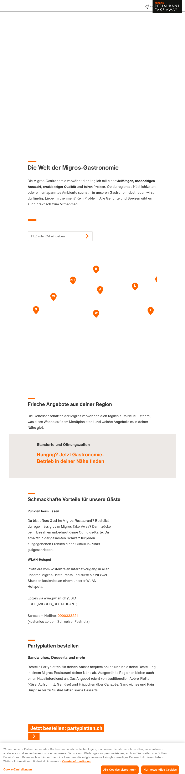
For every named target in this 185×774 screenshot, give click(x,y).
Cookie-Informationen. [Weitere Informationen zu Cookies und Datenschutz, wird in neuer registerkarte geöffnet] (76, 766)
